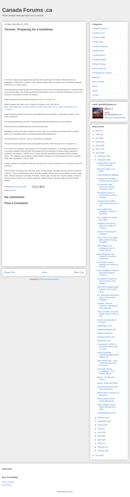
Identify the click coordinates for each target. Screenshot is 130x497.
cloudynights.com (104, 326)
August (101, 425)
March (100, 443)
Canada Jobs (98, 42)
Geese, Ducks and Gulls (107, 383)
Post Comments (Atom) (49, 279)
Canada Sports (98, 55)
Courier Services (99, 68)
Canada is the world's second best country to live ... (107, 203)
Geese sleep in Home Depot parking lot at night (106, 407)
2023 (97, 142)
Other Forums (98, 82)
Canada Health (98, 37)
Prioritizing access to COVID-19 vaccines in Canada (107, 195)
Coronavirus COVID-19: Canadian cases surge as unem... (107, 346)
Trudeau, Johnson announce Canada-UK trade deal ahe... (107, 305)
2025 (97, 134)
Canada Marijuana (100, 46)
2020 (97, 153)
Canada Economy (99, 28)
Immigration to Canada (102, 73)
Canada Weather (99, 59)
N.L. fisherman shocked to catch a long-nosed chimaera (108, 297)
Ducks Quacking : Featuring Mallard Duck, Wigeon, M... (108, 354)
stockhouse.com (104, 340)
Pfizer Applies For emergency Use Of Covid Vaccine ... (106, 248)
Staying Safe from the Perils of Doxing (106, 164)
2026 (97, 131)
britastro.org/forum (105, 333)
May (100, 436)
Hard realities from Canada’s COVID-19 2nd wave (106, 211)
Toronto (13, 190)
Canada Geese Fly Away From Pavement (107, 388)
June (100, 432)
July (99, 429)
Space (95, 86)
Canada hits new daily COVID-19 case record (107, 180)
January (101, 451)
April (100, 440)
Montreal (96, 77)
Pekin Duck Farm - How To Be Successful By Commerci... (107, 363)
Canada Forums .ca (27, 10)
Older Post (79, 272)
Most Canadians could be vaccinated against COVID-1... (107, 272)
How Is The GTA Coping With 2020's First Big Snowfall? (107, 240)
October (101, 417)
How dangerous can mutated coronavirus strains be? (106, 256)
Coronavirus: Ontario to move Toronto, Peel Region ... (107, 281)
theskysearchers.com (106, 337)
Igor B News (7, 485)
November (102, 160)
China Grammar (8, 482)
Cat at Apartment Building (108, 175)
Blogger (70, 492)
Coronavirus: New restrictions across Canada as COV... (105, 186)
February (102, 447)
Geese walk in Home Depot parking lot (106, 400)
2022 (97, 145)
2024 (97, 138)
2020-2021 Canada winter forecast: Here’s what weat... (108, 289)
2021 (97, 149)
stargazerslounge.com (106, 329)
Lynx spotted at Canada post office (107, 218)
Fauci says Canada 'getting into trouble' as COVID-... (107, 264)
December (102, 156)
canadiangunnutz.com (106, 413)
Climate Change (99, 64)
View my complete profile (115, 118)
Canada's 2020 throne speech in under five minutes (106, 225)
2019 (97, 455)
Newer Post (9, 272)
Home (44, 272)
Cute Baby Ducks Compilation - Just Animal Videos (105, 371)
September (102, 421)
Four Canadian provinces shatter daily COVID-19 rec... (108, 314)
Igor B (110, 109)
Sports (95, 91)
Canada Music (98, 51)
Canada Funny (98, 33)
